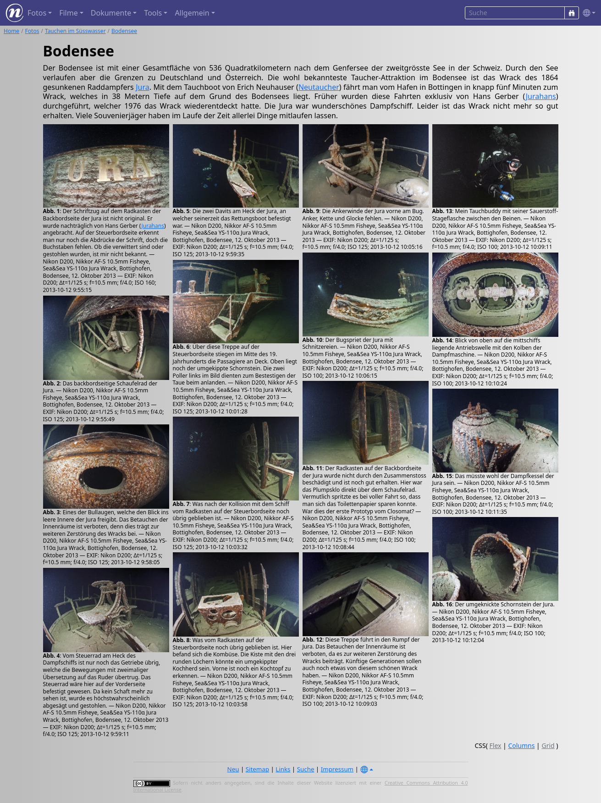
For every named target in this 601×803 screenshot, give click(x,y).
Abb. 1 (51, 211)
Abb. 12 (313, 640)
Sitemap (257, 769)
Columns (521, 745)
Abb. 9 (311, 211)
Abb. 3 (51, 512)
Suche (305, 769)
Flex (496, 745)
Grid (547, 745)
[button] (587, 13)
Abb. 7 (181, 504)
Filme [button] (68, 13)
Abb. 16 (442, 604)
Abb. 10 (313, 340)
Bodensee (124, 31)
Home (11, 31)
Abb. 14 (442, 340)
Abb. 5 (181, 211)
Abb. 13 (442, 211)
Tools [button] (153, 13)
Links (283, 769)
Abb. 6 (181, 347)
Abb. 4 (51, 656)
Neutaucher (318, 87)
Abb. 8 (181, 640)
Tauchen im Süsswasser (75, 31)
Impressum (337, 769)
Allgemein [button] (192, 13)
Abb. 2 (51, 383)
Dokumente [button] (111, 13)
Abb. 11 (313, 468)
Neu (233, 769)
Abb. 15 (442, 476)
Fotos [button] (37, 13)
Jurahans (541, 96)
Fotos (32, 31)
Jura (142, 87)
